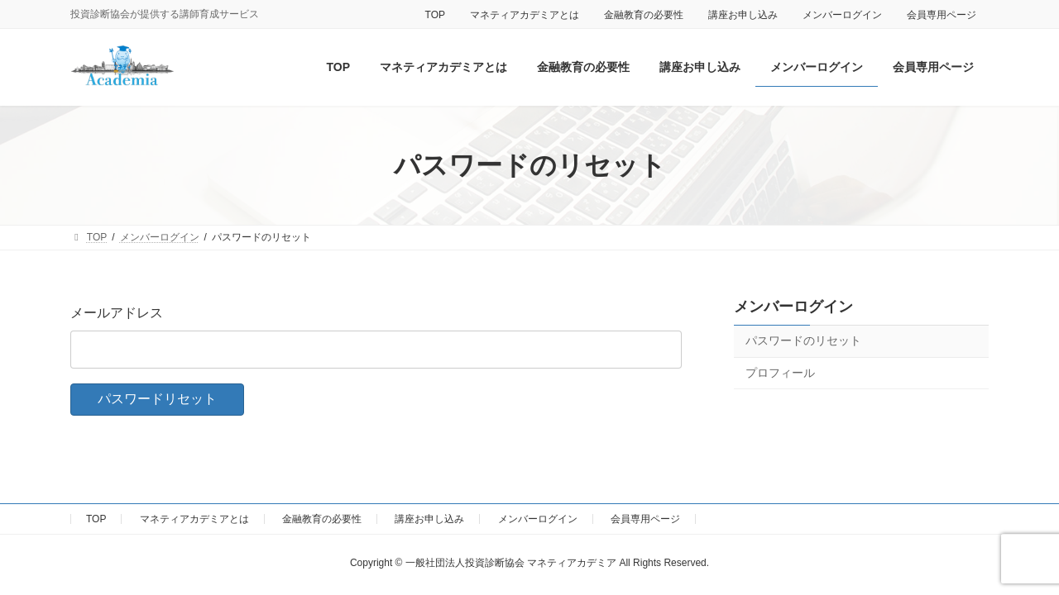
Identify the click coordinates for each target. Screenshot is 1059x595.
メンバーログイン (842, 15)
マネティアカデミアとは (524, 15)
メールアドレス (116, 313)
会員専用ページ (941, 15)
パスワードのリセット (803, 340)
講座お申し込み (743, 15)
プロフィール (780, 372)
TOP (435, 15)
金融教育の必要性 (643, 15)
